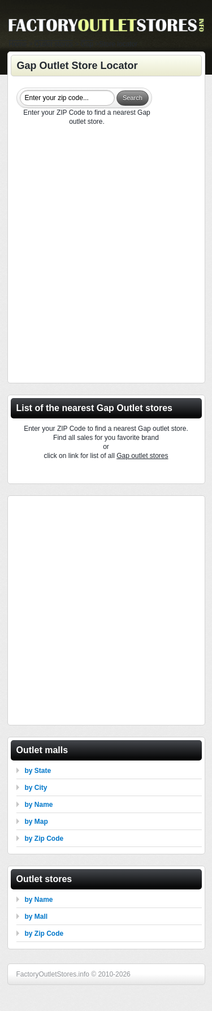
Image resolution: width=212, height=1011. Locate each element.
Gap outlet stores (142, 456)
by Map (36, 822)
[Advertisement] (106, 256)
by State (38, 771)
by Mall (36, 917)
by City (36, 788)
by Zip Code (44, 838)
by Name (39, 805)
